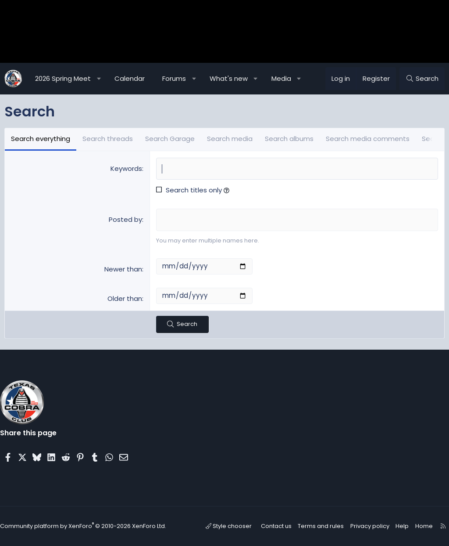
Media (281, 78)
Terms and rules (324, 526)
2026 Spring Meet (63, 78)
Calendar (129, 78)
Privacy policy (370, 526)
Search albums (289, 138)
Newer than (123, 269)
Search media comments (368, 138)
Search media (230, 138)
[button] (99, 78)
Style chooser (236, 526)
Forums (174, 78)
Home (420, 526)
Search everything (40, 138)
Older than (124, 298)
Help (400, 526)
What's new (229, 78)
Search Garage (170, 138)
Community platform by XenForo (83, 526)
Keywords (126, 168)
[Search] (422, 78)
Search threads (107, 138)
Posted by (125, 219)
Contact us (281, 526)
